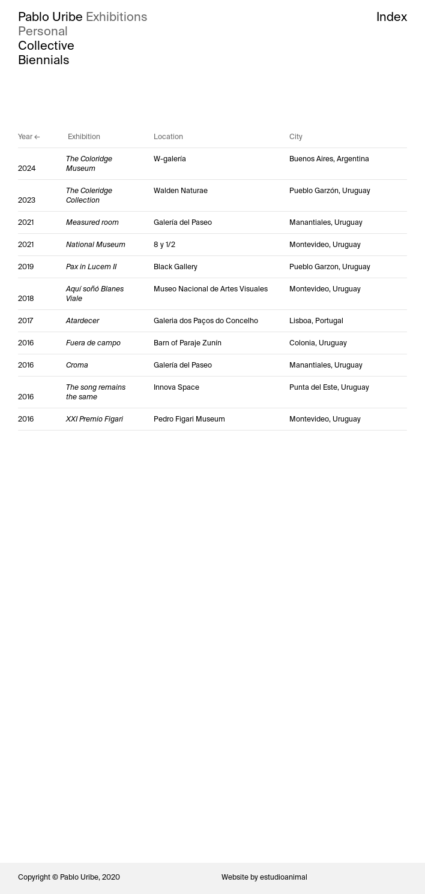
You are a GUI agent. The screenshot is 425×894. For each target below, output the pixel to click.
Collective (46, 45)
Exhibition (84, 137)
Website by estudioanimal (264, 877)
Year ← (29, 137)
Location (168, 137)
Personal (43, 31)
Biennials (44, 60)
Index (391, 17)
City (296, 137)
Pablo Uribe (50, 17)
